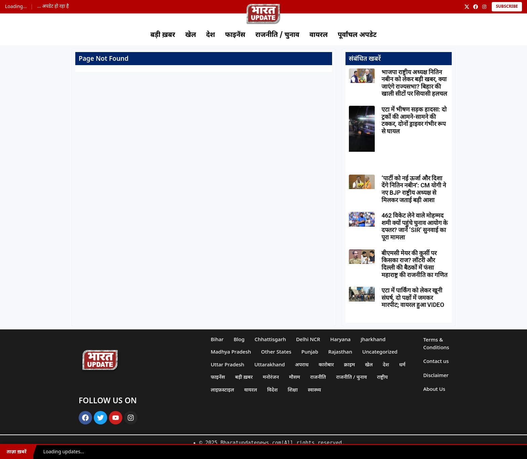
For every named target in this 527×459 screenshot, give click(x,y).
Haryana (340, 339)
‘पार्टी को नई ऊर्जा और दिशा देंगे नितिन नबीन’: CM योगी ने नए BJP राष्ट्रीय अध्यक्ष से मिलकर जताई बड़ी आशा (413, 189)
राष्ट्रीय (382, 376)
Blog (239, 339)
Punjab (309, 351)
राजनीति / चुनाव (277, 35)
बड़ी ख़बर (162, 35)
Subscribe (507, 6)
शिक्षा (293, 389)
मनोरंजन (271, 376)
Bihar (217, 339)
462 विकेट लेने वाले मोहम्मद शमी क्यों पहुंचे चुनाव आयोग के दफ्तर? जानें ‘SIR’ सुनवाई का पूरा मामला (414, 226)
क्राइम (349, 364)
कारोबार (326, 364)
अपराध (302, 364)
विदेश (272, 389)
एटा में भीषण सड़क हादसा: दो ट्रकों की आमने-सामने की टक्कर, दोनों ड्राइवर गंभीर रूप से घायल (414, 120)
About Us (434, 388)
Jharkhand (373, 339)
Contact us (436, 361)
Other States (276, 351)
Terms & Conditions (436, 343)
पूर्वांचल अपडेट (357, 35)
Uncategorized (380, 351)
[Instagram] (484, 6)
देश (210, 35)
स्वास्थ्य (314, 389)
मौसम (294, 376)
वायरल (319, 35)
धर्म (402, 364)
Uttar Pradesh (227, 364)
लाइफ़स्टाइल (222, 389)
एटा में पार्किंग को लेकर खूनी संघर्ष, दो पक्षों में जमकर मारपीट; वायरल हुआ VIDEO (412, 297)
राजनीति (318, 376)
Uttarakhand (269, 364)
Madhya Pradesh (231, 351)
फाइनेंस (235, 35)
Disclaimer (436, 375)
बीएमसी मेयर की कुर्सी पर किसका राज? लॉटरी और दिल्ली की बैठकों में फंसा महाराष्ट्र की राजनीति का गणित (414, 263)
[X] (466, 6)
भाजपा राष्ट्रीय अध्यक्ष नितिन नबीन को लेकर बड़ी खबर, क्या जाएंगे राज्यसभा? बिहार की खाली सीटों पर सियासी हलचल (414, 82)
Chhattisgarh (270, 339)
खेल (190, 35)
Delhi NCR (308, 339)
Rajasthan (340, 351)
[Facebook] (475, 6)
